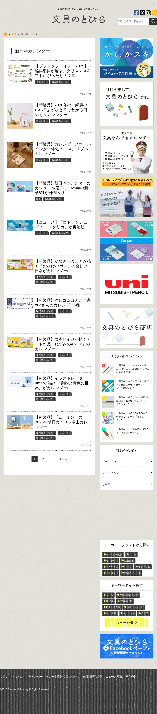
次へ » (63, 459)
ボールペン (127, 461)
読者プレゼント (135, 607)
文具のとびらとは (11, 676)
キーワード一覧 (125, 622)
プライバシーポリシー (40, 676)
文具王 (144, 613)
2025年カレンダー (45, 277)
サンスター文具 (114, 554)
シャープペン (127, 472)
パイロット (42, 82)
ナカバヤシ (112, 567)
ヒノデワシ (112, 560)
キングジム (144, 567)
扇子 (38, 199)
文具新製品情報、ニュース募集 (102, 676)
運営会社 (131, 676)
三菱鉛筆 (129, 560)
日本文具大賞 (113, 607)
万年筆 (127, 484)
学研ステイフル (132, 573)
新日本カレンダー (61, 82)
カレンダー (42, 121)
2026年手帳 (126, 601)
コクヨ (132, 554)
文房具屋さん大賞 (129, 595)
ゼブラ (127, 567)
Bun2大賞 (111, 613)
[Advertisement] (126, 516)
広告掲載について (68, 676)
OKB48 (110, 601)
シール (109, 595)
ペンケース (129, 613)
